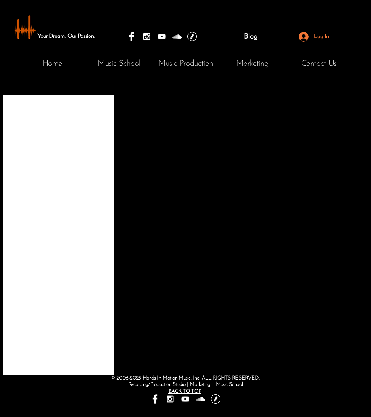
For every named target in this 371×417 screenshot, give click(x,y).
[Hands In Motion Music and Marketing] (131, 36)
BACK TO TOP (184, 391)
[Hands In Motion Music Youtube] (162, 36)
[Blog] (250, 37)
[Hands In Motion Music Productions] (177, 36)
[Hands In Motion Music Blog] (192, 36)
